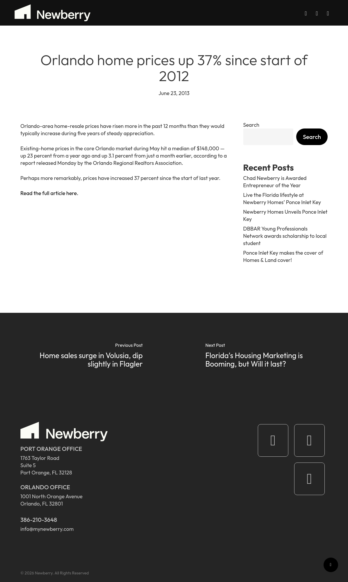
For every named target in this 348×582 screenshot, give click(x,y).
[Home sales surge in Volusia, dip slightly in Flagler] (87, 356)
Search (251, 125)
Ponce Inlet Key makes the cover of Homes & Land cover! (283, 256)
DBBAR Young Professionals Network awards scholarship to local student (285, 236)
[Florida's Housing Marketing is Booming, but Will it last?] (261, 356)
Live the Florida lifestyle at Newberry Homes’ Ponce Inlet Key (282, 199)
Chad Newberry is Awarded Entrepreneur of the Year (275, 182)
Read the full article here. (49, 193)
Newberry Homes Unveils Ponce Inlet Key (285, 215)
